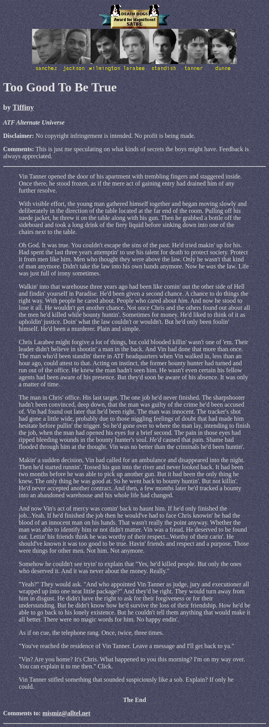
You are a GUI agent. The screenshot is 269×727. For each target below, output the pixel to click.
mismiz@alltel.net (66, 713)
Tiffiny (23, 107)
